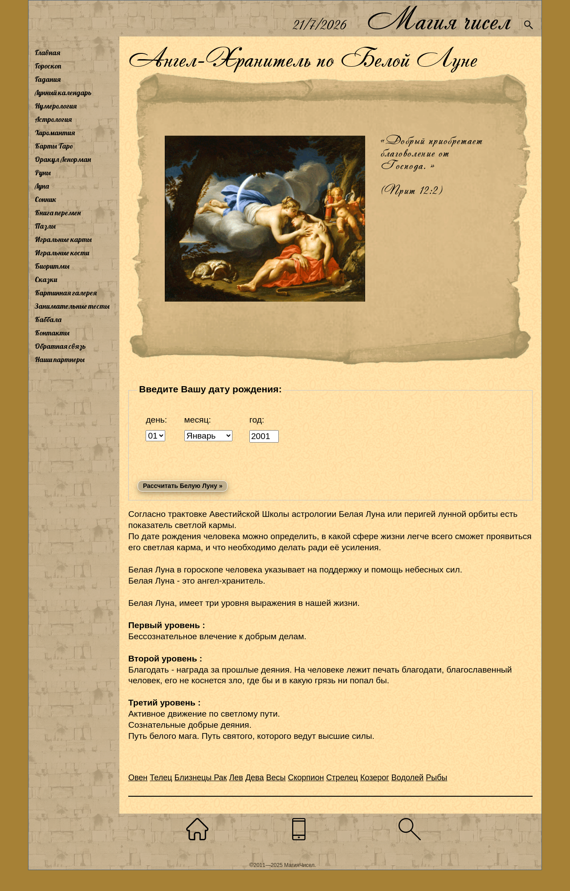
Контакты (52, 332)
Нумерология (56, 105)
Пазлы (45, 226)
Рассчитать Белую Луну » (183, 485)
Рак (220, 777)
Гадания (48, 79)
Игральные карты (63, 239)
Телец (161, 777)
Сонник (46, 199)
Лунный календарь (63, 92)
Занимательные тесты (72, 306)
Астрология (53, 119)
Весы (276, 777)
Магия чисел (438, 18)
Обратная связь (60, 346)
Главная (47, 52)
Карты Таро (54, 145)
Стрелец (342, 777)
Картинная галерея (66, 292)
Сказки (46, 279)
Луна (42, 185)
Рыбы (436, 777)
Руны (43, 172)
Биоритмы (52, 266)
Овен (137, 777)
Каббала (48, 319)
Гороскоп (48, 65)
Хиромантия (55, 132)
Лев (236, 777)
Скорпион (306, 777)
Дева (254, 777)
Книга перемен (58, 212)
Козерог (374, 777)
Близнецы (194, 777)
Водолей (407, 777)
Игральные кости (62, 252)
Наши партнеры (60, 359)
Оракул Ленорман (63, 159)
